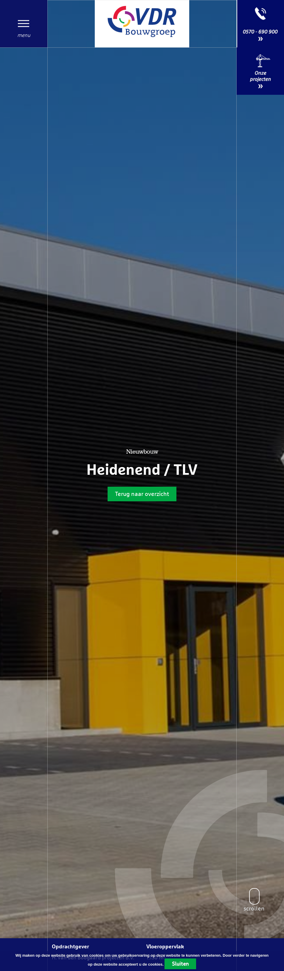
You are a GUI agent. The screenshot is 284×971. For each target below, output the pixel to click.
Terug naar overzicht (142, 493)
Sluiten (180, 964)
